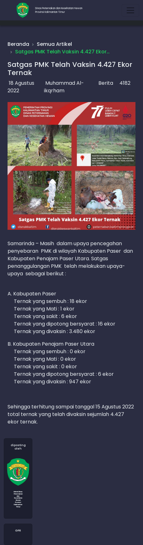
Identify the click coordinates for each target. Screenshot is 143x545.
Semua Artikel (54, 44)
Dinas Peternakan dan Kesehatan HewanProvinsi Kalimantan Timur (58, 10)
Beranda (18, 44)
